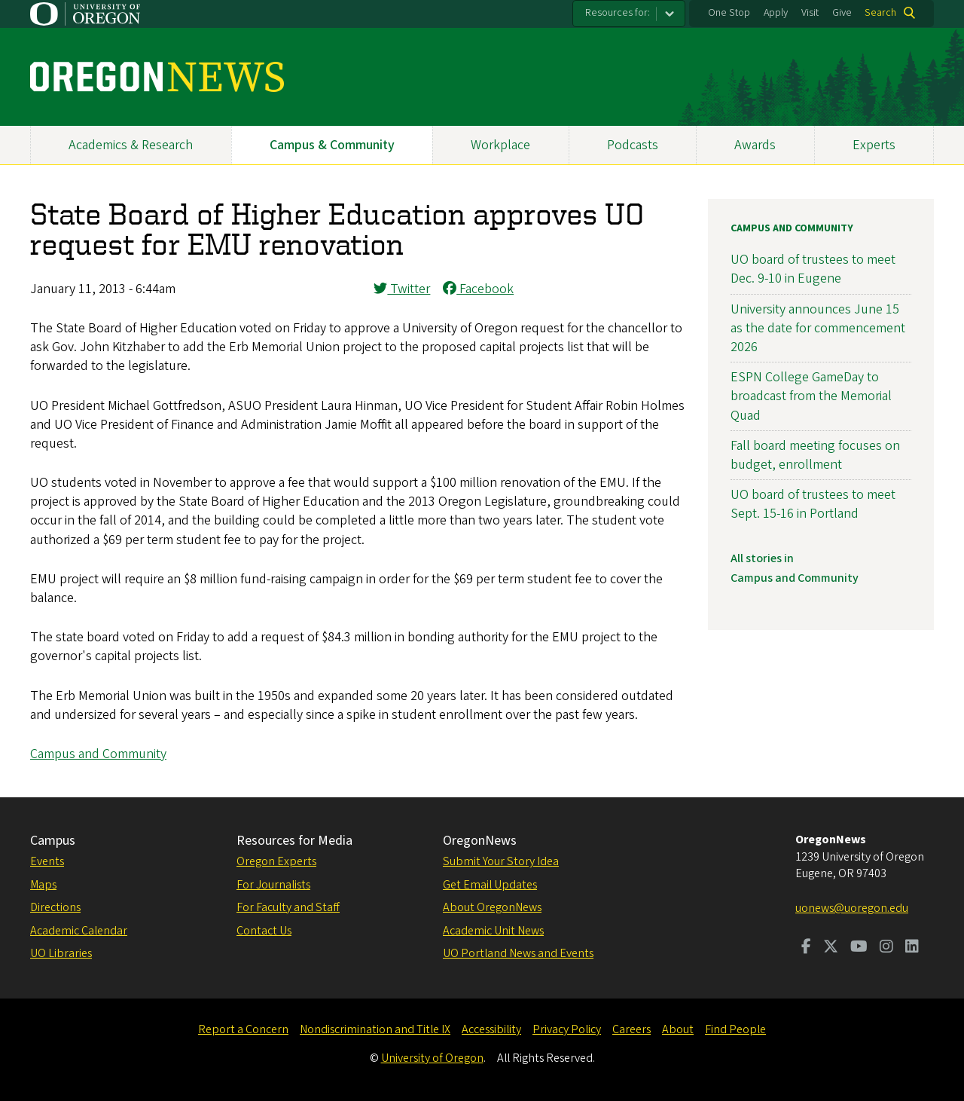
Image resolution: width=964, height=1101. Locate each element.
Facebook (478, 289)
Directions (55, 907)
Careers (631, 1029)
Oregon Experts (276, 861)
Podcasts (632, 145)
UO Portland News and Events (518, 953)
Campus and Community (98, 754)
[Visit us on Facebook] (806, 948)
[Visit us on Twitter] (830, 948)
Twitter (402, 289)
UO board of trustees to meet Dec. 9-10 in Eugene (813, 269)
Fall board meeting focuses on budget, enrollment (815, 455)
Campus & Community (332, 145)
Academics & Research (131, 145)
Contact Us (263, 930)
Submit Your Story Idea (501, 861)
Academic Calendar (78, 930)
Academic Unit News (493, 930)
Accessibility (491, 1029)
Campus (52, 840)
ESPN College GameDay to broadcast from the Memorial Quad (811, 396)
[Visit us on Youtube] (859, 948)
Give (842, 12)
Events (47, 861)
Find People (735, 1029)
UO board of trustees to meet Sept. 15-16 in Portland (813, 504)
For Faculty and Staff (288, 907)
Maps (43, 884)
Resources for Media (294, 840)
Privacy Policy (566, 1029)
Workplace (500, 145)
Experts (874, 145)
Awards (755, 145)
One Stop (729, 12)
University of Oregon (432, 1058)
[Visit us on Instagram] (886, 948)
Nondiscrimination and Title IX (375, 1029)
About (678, 1029)
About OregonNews (492, 907)
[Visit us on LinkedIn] (912, 948)
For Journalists (273, 884)
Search (880, 12)
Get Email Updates (490, 884)
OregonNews (480, 840)
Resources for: (617, 12)
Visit (810, 12)
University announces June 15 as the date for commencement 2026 (818, 328)
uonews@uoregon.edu (851, 908)
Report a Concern (243, 1029)
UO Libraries (61, 953)
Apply (776, 12)
